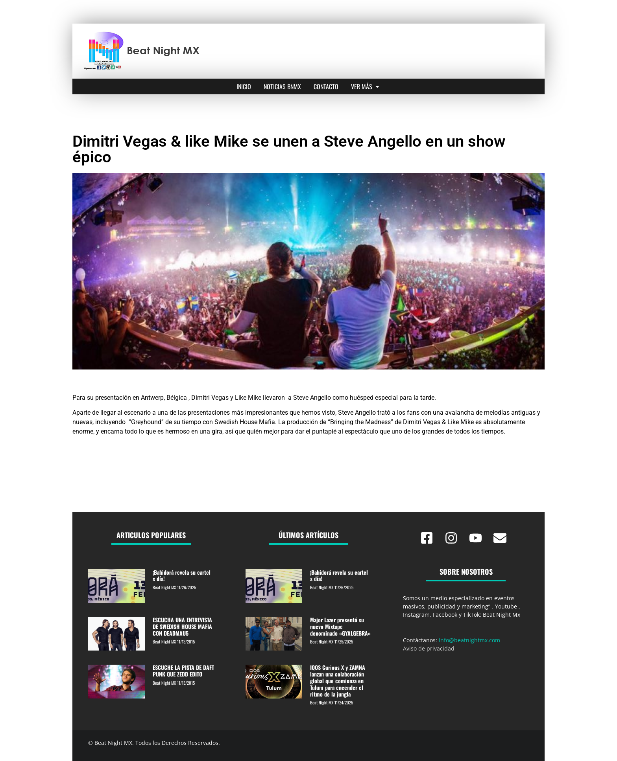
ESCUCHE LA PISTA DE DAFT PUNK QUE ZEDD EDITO (183, 670)
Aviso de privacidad (428, 648)
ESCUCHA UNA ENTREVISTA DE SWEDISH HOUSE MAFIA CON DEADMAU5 (182, 626)
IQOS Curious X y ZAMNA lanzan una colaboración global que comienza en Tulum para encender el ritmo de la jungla (337, 680)
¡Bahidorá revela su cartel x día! (182, 575)
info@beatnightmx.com (469, 640)
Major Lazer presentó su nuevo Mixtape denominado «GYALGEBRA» (340, 626)
